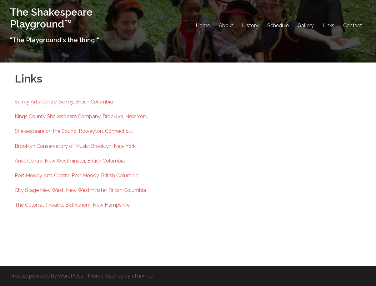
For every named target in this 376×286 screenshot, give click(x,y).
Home (203, 25)
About (226, 25)
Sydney (114, 276)
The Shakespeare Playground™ (51, 18)
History (250, 25)
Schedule (278, 25)
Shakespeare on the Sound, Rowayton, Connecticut (74, 131)
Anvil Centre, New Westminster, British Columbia (70, 161)
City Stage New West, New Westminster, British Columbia (80, 190)
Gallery (306, 25)
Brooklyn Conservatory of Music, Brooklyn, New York (75, 146)
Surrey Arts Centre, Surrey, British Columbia (64, 102)
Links (328, 25)
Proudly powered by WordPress (46, 276)
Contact (352, 25)
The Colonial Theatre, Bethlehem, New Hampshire (72, 205)
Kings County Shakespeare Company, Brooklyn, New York (81, 116)
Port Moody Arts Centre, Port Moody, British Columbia (76, 175)
